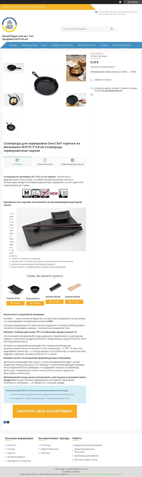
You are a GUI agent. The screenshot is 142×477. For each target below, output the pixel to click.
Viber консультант (86, 45)
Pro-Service (46, 445)
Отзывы (104, 45)
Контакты (11, 445)
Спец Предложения (121, 45)
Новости (11, 453)
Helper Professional (50, 449)
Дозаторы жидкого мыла (85, 459)
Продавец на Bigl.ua (71, 471)
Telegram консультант (62, 45)
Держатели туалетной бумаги (88, 445)
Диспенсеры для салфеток (86, 455)
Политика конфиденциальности (108, 474)
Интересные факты (16, 457)
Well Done (45, 453)
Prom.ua (84, 469)
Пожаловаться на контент (81, 474)
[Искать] (111, 29)
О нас (44, 45)
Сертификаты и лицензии (19, 460)
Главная (13, 45)
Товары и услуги (29, 45)
